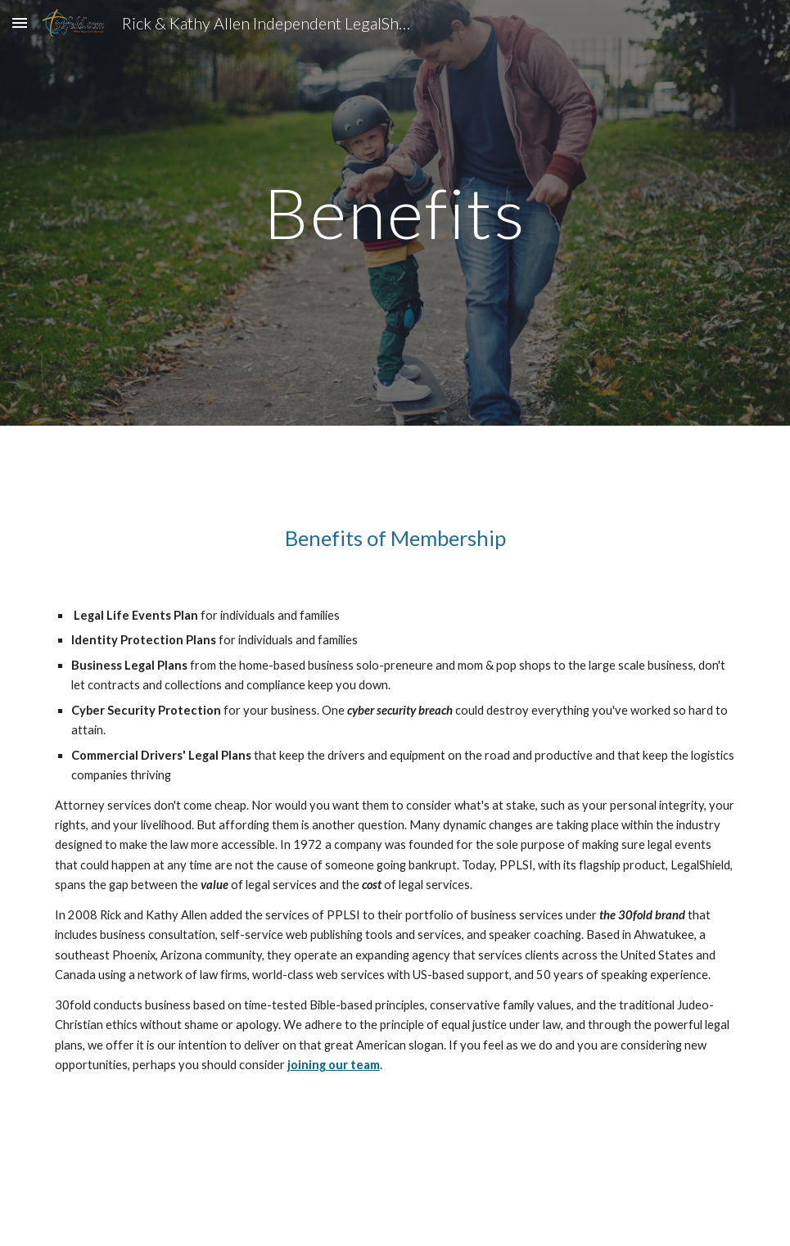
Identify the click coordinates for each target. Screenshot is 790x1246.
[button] (19, 22)
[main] (395, 212)
